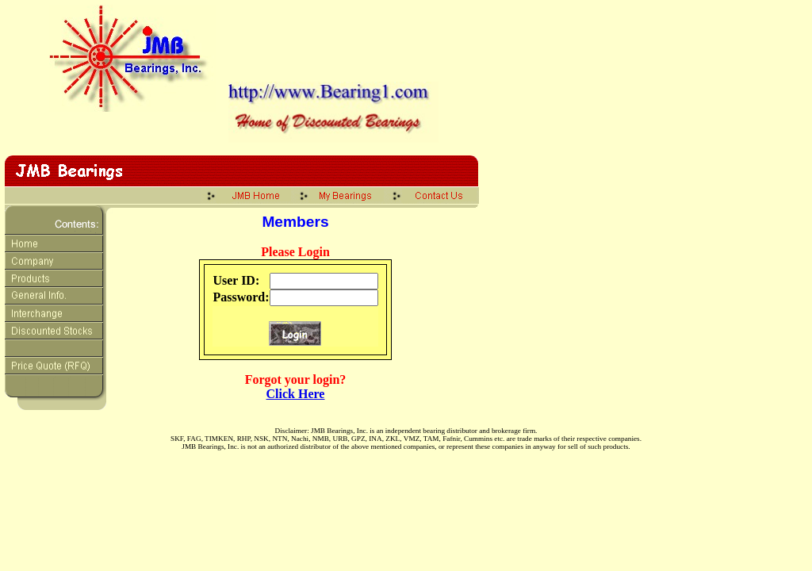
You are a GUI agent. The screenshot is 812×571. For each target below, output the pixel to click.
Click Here (295, 393)
